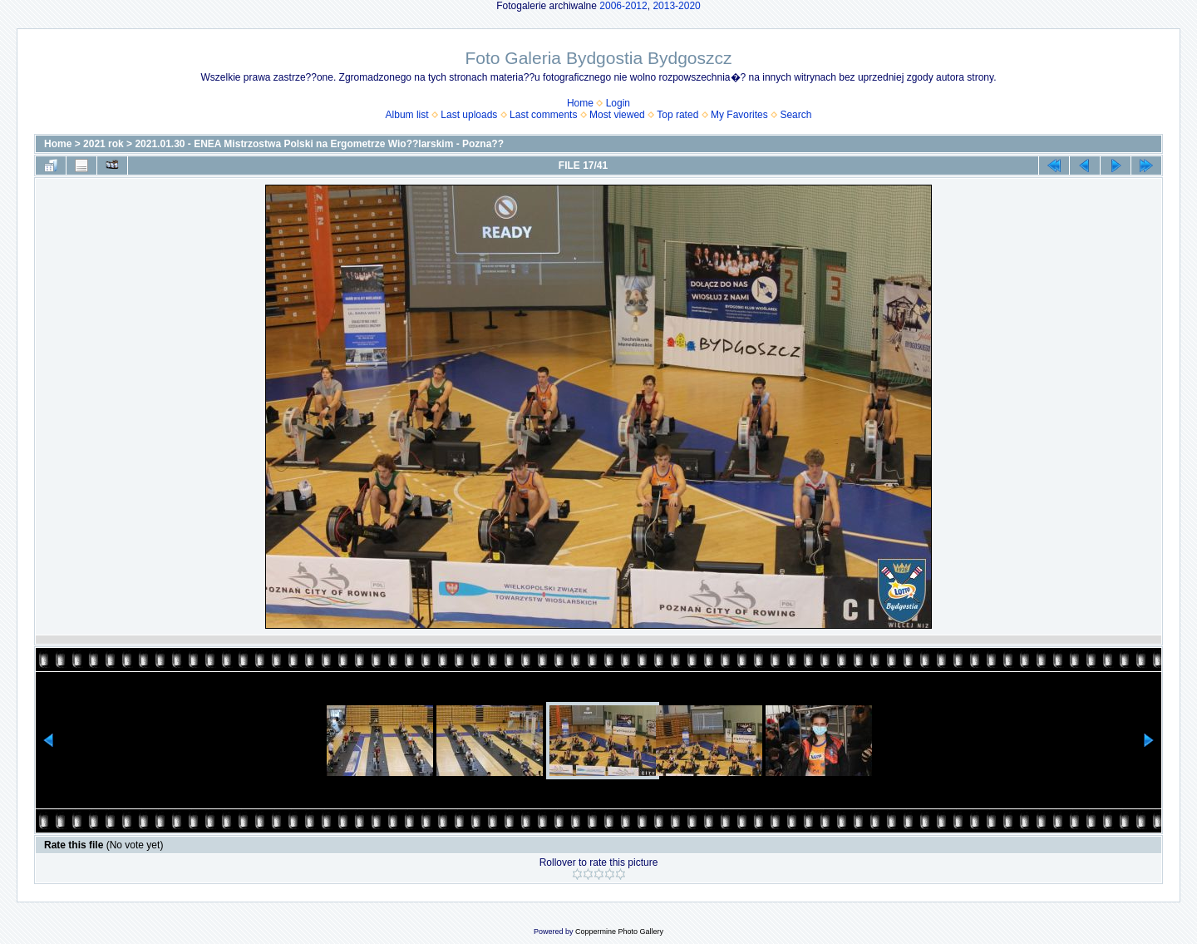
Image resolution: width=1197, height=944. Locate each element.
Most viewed (617, 115)
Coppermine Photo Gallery (619, 931)
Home (580, 103)
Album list (407, 115)
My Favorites (739, 115)
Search (795, 115)
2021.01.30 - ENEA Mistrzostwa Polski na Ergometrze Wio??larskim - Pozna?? (319, 144)
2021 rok (103, 144)
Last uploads (469, 115)
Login (618, 103)
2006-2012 (623, 6)
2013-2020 (676, 6)
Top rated (677, 115)
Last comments (543, 115)
